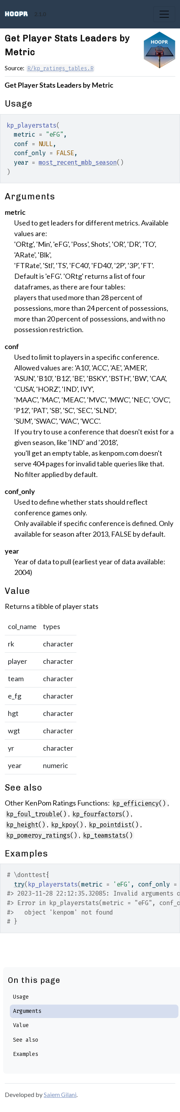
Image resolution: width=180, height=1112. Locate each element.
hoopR (16, 14)
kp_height (22, 824)
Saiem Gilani (60, 1094)
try (19, 884)
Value (21, 1025)
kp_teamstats (104, 835)
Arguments (27, 1011)
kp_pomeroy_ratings (38, 835)
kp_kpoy (63, 824)
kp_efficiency (136, 803)
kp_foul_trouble (32, 814)
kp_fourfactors (97, 814)
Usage (21, 997)
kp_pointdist (110, 824)
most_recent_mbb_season (78, 162)
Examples (25, 1054)
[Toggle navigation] (164, 14)
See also (25, 1040)
